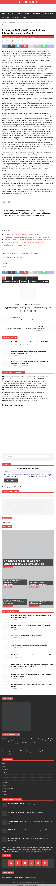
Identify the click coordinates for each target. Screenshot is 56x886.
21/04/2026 (15, 637)
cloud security (19, 278)
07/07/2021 (15, 355)
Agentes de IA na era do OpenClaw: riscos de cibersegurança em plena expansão (31, 675)
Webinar (27, 13)
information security (10, 282)
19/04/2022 (15, 365)
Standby (4, 791)
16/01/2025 (33, 606)
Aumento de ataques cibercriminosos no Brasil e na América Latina (31, 685)
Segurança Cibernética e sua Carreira (15, 394)
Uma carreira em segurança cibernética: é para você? (20, 401)
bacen (9, 278)
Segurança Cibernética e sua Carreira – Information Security (23, 396)
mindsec (24, 282)
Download (5, 17)
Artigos (19, 13)
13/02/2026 (7, 586)
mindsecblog (17, 41)
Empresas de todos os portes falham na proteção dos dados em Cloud (27, 240)
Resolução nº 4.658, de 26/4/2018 (23, 194)
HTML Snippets (20, 885)
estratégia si (32, 278)
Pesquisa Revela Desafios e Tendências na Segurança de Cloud (24, 242)
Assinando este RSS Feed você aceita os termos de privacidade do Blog (25, 476)
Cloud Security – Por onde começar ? (16, 245)
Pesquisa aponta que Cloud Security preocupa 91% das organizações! (26, 237)
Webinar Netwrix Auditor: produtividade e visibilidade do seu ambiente (13, 601)
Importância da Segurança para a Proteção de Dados (41, 602)
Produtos (4, 785)
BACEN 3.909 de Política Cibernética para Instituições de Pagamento (25, 385)
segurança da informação (39, 282)
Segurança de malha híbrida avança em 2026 (26, 635)
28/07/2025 (33, 586)
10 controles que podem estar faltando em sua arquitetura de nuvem (26, 399)
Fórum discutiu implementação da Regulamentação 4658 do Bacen (25, 388)
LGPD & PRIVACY (48, 13)
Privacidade (17, 487)
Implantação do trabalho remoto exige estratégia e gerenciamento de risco (28, 352)
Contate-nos (16, 17)
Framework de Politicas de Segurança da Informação (21, 234)
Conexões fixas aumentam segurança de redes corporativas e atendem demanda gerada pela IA (32, 665)
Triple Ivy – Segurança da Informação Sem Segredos (38, 583)
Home (3, 13)
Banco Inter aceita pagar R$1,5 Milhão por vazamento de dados (24, 392)
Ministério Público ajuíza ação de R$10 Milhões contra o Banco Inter (25, 383)
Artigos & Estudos (10, 611)
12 (24, 41)
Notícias (11, 13)
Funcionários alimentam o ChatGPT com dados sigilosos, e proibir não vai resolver (31, 616)
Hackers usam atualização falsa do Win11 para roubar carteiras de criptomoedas (29, 362)
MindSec (26, 17)
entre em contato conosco (22, 215)
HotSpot (4, 773)
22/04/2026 (15, 629)
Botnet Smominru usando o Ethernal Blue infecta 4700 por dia (32, 342)
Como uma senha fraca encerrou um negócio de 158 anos (33, 830)
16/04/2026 (15, 678)
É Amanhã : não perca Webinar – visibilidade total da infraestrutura (24, 562)
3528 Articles (36, 304)
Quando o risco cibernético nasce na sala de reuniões (29, 645)
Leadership (36, 13)
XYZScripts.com (35, 885)
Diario (3, 766)
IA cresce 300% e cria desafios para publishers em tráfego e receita (31, 626)
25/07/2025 (7, 606)
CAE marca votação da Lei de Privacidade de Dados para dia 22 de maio (26, 377)
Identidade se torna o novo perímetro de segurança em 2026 (32, 655)
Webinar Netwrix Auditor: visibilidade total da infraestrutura (12, 582)
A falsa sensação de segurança (30, 804)
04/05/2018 (7, 41)
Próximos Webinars (7, 788)
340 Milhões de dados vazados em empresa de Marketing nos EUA (25, 381)
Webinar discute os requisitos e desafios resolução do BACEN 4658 (25, 379)
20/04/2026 (15, 657)
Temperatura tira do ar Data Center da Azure (18, 390)
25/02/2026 (7, 567)
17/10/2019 (15, 344)
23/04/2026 (15, 619)
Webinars (7, 527)
